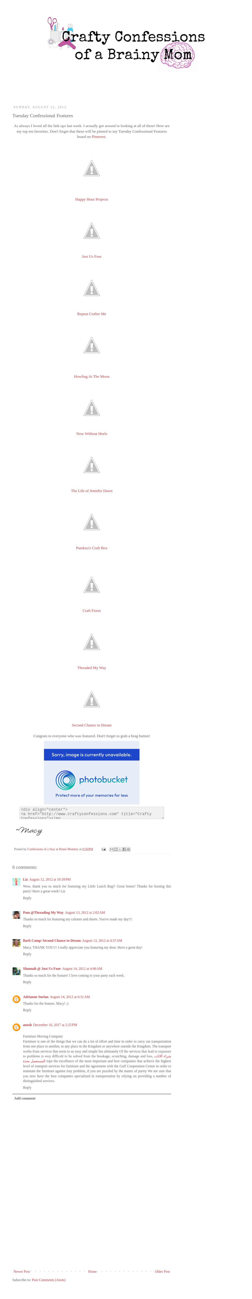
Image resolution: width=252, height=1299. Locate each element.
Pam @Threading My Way (43, 912)
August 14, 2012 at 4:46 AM (82, 968)
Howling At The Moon (91, 376)
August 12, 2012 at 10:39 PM (50, 879)
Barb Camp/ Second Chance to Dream (52, 940)
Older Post (162, 1271)
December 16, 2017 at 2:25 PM (55, 1025)
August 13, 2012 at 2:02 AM (85, 912)
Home (92, 1271)
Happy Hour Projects (91, 199)
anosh (27, 1025)
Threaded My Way (91, 667)
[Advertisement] (92, 1234)
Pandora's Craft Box (91, 548)
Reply (27, 898)
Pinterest (98, 136)
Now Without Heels (91, 433)
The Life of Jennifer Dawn (92, 491)
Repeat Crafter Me (91, 314)
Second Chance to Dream (91, 725)
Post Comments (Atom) (48, 1280)
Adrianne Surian (35, 997)
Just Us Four (92, 256)
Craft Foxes (92, 610)
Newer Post (21, 1271)
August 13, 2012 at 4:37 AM (102, 940)
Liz (25, 879)
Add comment (24, 1098)
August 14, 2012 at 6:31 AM (70, 997)
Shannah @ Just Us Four (42, 968)
